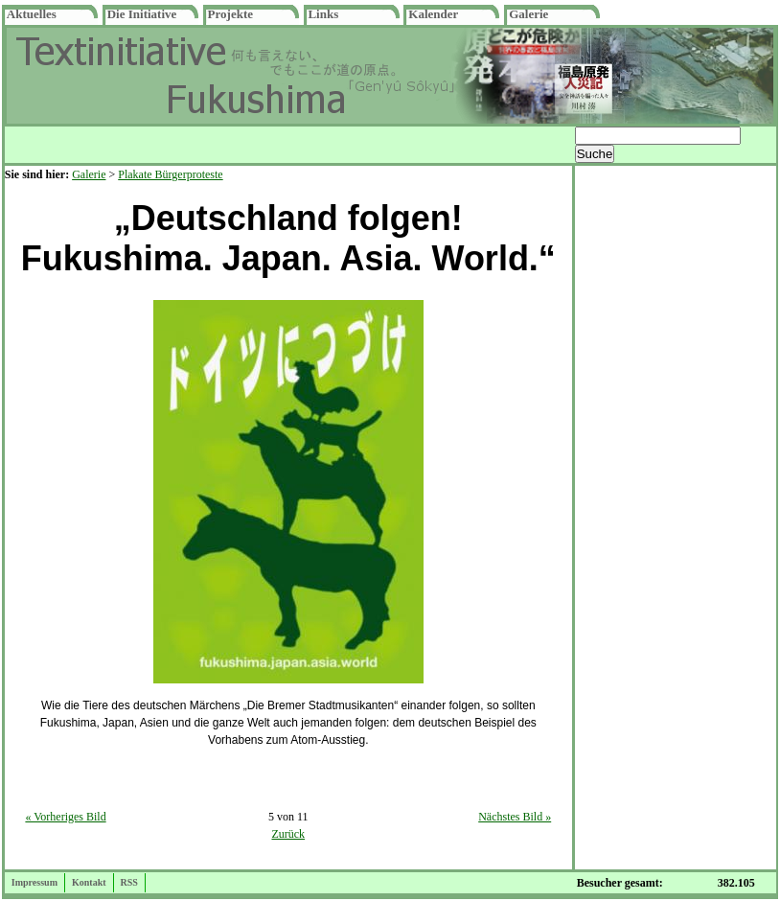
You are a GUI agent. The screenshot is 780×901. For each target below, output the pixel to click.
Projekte (230, 14)
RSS (129, 882)
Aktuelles (32, 14)
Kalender (433, 14)
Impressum (34, 882)
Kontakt (89, 882)
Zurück (288, 834)
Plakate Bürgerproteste (170, 174)
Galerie (528, 14)
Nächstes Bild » (514, 816)
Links (323, 14)
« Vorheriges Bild (65, 816)
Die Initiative (142, 14)
